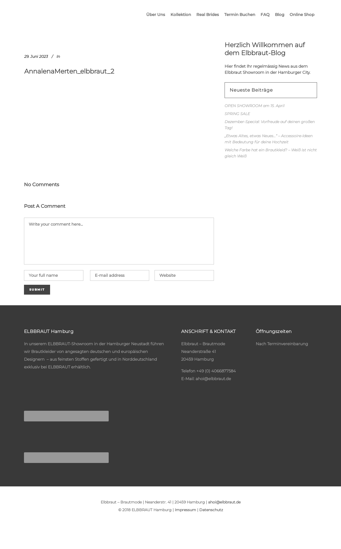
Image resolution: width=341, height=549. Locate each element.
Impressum (185, 509)
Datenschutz (211, 509)
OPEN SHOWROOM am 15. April (255, 105)
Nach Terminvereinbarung (282, 343)
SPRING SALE (237, 113)
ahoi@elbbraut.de (213, 378)
